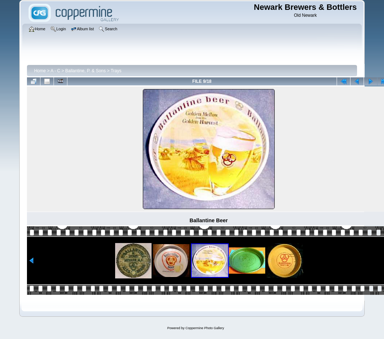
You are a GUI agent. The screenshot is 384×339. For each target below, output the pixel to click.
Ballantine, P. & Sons (85, 70)
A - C (55, 70)
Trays (116, 70)
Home (40, 70)
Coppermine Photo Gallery (204, 328)
